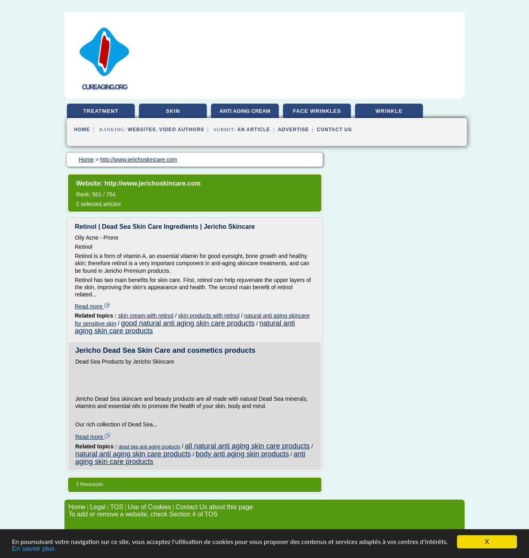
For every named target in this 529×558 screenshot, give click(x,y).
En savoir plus (33, 549)
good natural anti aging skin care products (187, 323)
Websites (142, 129)
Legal (98, 507)
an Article (253, 129)
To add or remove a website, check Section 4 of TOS (143, 514)
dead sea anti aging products (149, 447)
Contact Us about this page (214, 507)
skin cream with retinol (146, 315)
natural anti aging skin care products (133, 454)
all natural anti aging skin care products (247, 446)
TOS (116, 507)
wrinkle (389, 111)
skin (173, 111)
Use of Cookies (149, 507)
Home (82, 129)
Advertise (293, 129)
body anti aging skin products (242, 454)
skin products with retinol (208, 315)
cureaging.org (104, 87)
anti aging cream (244, 111)
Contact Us (334, 129)
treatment (100, 111)
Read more (92, 306)
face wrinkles (317, 111)
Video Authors (181, 129)
